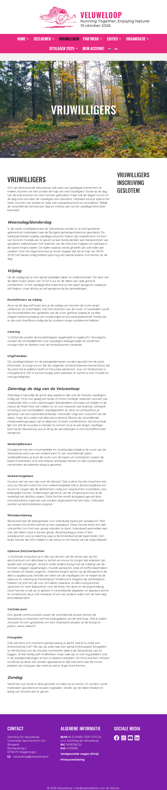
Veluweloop (101, 14)
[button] (28, 39)
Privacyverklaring (73, 759)
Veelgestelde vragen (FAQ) (79, 754)
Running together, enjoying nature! (114, 21)
